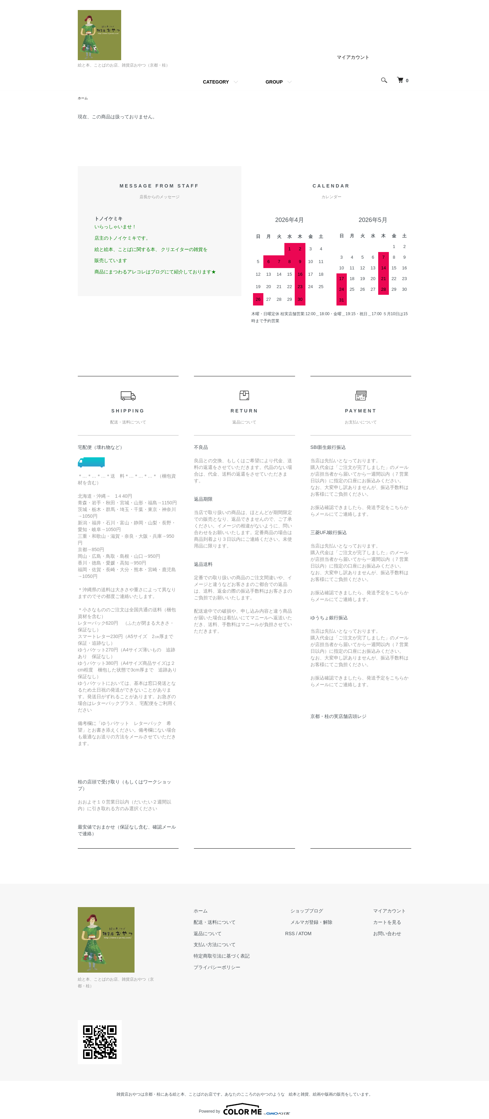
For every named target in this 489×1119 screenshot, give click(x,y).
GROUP (274, 82)
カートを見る (393, 923)
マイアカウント (353, 57)
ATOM (326, 934)
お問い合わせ (393, 934)
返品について (235, 934)
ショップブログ (323, 911)
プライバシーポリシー (244, 968)
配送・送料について (242, 923)
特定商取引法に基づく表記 (249, 957)
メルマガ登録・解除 (328, 923)
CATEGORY (216, 82)
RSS (311, 934)
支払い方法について (242, 945)
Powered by (244, 1103)
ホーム (84, 98)
